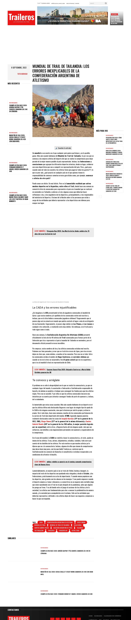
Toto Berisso (22, 74)
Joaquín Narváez (67, 407)
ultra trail (75, 519)
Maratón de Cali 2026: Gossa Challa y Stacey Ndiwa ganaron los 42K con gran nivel (17, 138)
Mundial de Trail (39, 513)
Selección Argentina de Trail (62, 516)
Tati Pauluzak (38, 519)
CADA (41, 511)
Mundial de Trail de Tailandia (59, 513)
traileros (51, 519)
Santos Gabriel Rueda (41, 516)
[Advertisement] (65, 46)
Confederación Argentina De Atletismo (60, 511)
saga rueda (77, 513)
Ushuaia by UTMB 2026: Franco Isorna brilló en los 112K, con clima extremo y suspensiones (114, 164)
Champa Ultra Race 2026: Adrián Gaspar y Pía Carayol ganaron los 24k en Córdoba (18, 108)
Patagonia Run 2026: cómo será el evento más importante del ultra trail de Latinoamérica (114, 140)
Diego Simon (46, 409)
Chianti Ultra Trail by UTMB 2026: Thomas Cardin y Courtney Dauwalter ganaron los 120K (114, 188)
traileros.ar (63, 519)
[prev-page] (97, 196)
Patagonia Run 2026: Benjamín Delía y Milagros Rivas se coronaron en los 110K (116, 20)
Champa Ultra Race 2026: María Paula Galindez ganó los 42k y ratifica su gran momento (18, 198)
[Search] (106, 3)
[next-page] (100, 196)
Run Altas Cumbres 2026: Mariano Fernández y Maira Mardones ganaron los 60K (114, 152)
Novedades (114, 14)
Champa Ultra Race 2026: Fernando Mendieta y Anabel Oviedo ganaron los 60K (18, 168)
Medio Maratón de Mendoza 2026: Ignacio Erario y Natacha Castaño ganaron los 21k (114, 176)
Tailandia (80, 516)
